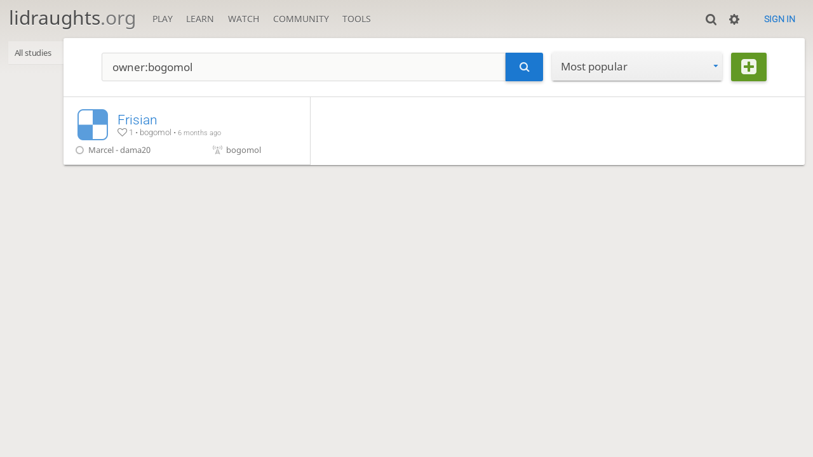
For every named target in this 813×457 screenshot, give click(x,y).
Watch (243, 19)
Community (301, 19)
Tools (356, 19)
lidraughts (72, 17)
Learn (200, 19)
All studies (37, 54)
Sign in (779, 19)
